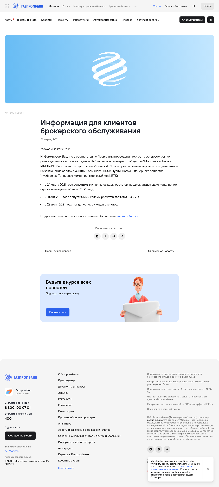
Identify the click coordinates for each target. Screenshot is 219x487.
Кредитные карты (69, 460)
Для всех (54, 6)
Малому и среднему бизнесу (89, 6)
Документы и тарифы (71, 386)
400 (8, 418)
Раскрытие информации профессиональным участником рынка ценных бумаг (178, 383)
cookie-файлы (154, 420)
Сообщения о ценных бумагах (163, 409)
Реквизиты (65, 399)
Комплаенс (65, 405)
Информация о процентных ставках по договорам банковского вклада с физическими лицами (174, 375)
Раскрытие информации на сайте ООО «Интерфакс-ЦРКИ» (180, 404)
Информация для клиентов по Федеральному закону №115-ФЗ (179, 390)
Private (66, 6)
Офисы (168, 6)
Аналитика (64, 423)
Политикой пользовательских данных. (171, 468)
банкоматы (181, 6)
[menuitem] (8, 6)
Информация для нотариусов (76, 442)
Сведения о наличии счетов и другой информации (89, 436)
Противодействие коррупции (76, 417)
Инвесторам (66, 411)
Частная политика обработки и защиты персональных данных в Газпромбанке (177, 398)
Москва (157, 6)
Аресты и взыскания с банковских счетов (84, 429)
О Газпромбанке (68, 374)
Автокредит (65, 448)
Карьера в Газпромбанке (73, 454)
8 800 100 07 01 (17, 407)
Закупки (63, 392)
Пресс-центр (66, 380)
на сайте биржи (127, 216)
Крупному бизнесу (119, 6)
